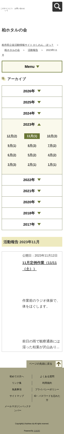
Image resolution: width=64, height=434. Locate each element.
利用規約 (47, 383)
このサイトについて (6, 9)
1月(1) (52, 164)
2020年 (29, 202)
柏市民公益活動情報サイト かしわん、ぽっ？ (28, 44)
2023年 (29, 124)
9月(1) (12, 145)
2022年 (29, 180)
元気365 (37, 431)
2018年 (29, 213)
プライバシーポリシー (47, 389)
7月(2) (52, 145)
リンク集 (17, 383)
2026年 (29, 91)
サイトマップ (17, 396)
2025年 (29, 102)
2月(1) (32, 164)
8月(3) (32, 145)
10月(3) (52, 136)
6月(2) (12, 155)
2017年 (29, 224)
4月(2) (52, 155)
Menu (29, 66)
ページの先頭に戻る (40, 363)
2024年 (29, 113)
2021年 (29, 191)
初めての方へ (17, 376)
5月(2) (32, 155)
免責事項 (17, 389)
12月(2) (12, 136)
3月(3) (12, 164)
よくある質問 (47, 376)
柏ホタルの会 (12, 50)
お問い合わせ (20, 8)
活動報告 (33, 50)
